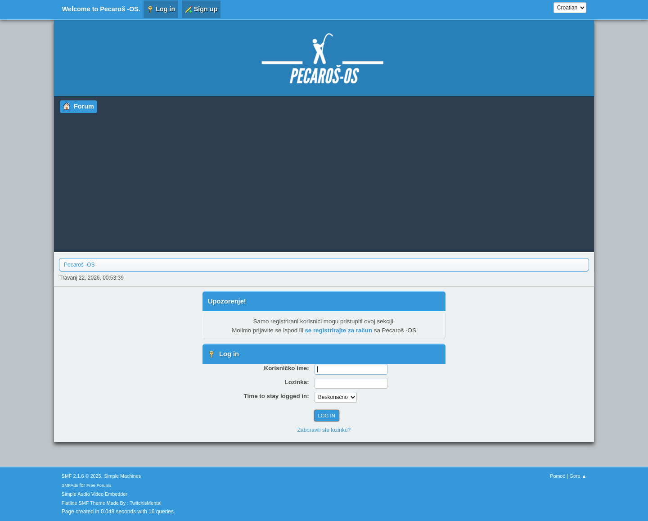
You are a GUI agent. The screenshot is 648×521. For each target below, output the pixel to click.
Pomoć (557, 476)
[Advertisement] (324, 181)
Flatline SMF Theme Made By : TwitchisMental (112, 503)
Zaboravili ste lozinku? (324, 430)
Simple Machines (122, 476)
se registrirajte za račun (338, 330)
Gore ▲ (578, 476)
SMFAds (70, 485)
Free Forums (99, 485)
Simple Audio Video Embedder (94, 494)
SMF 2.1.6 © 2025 (81, 476)
